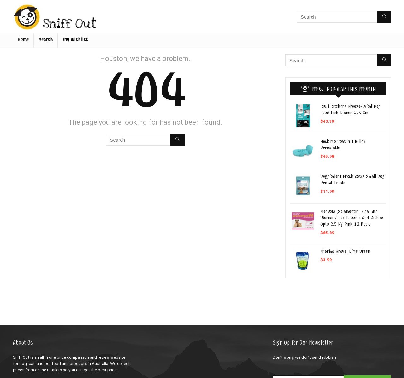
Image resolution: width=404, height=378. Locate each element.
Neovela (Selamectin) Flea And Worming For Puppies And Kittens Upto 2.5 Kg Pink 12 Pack (352, 218)
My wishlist (75, 40)
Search (46, 40)
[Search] (384, 17)
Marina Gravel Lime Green (345, 251)
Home (23, 40)
